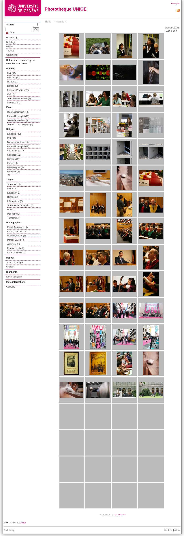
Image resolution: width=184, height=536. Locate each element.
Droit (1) (11, 209)
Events (9, 46)
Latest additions (14, 276)
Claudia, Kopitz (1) (16, 252)
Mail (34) (11, 138)
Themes (10, 50)
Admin (177, 530)
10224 (23, 522)
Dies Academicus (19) (18, 112)
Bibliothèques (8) (15, 167)
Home (48, 21)
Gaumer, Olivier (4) (16, 235)
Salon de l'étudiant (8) (18, 120)
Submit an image (14, 262)
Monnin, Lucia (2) (15, 248)
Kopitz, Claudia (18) (16, 231)
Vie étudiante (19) (16, 150)
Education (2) (13, 193)
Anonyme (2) (13, 244)
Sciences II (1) (14, 102)
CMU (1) (11, 94)
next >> (121, 514)
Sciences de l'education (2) (20, 205)
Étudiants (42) (14, 134)
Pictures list (61, 21)
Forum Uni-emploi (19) (18, 116)
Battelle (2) (12, 86)
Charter (10, 266)
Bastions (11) (13, 77)
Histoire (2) (12, 197)
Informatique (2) (15, 201)
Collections (11, 55)
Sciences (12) (14, 155)
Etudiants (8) (13, 171)
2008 (10, 32)
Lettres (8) (12, 188)
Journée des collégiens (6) (20, 124)
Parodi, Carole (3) (16, 240)
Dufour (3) (12, 81)
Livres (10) (12, 163)
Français (175, 3)
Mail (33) (11, 73)
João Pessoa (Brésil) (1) (19, 98)
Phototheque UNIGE (66, 9)
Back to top (9, 530)
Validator (168, 530)
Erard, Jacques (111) (17, 227)
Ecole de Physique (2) (18, 90)
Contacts (10, 287)
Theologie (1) (13, 218)
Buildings (10, 42)
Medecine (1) (13, 214)
